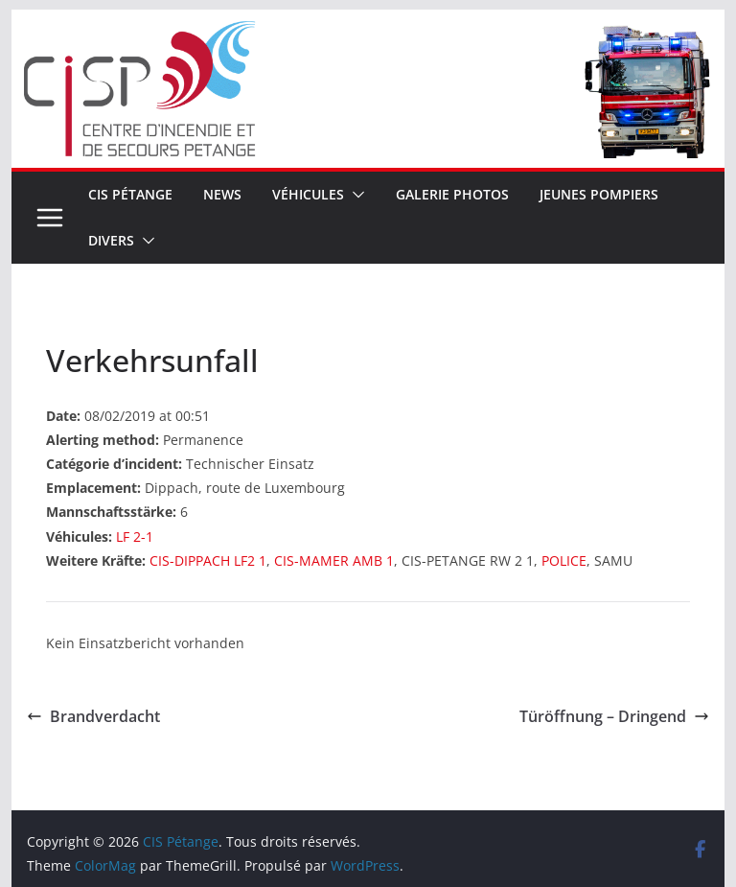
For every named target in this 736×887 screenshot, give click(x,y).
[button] (354, 194)
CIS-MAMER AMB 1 (334, 560)
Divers (111, 240)
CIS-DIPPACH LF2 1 (208, 560)
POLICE (563, 560)
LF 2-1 (134, 536)
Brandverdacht (93, 716)
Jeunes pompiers (599, 194)
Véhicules (308, 194)
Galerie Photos (452, 194)
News (222, 194)
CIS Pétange (130, 194)
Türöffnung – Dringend (614, 716)
